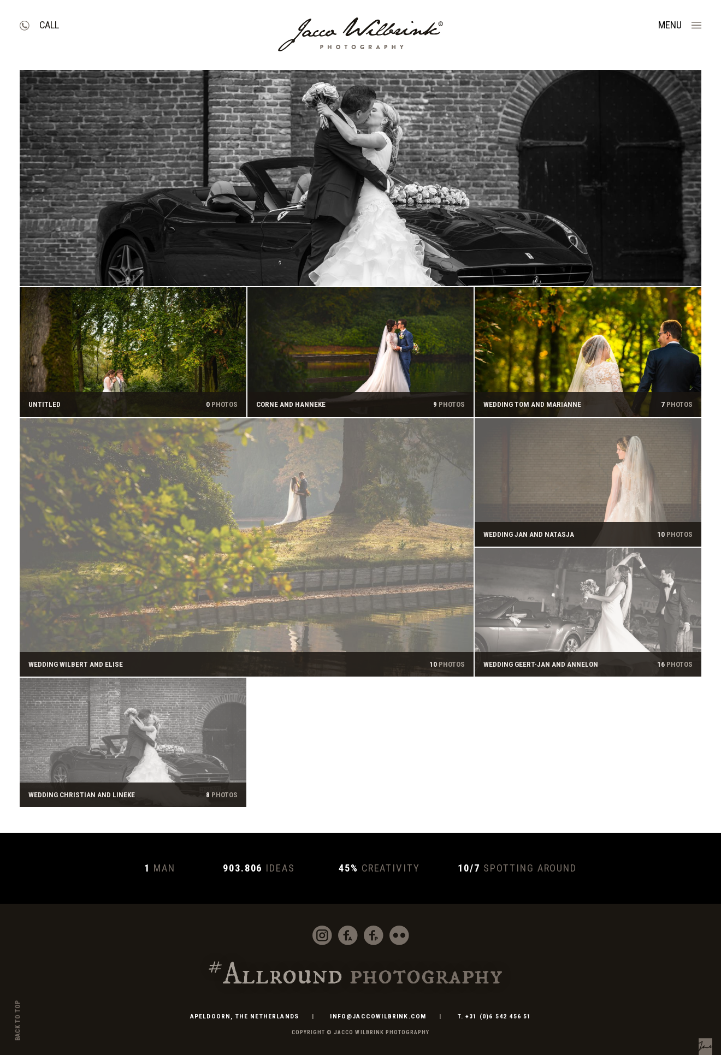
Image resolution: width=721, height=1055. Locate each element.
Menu (670, 25)
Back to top (18, 1020)
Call (49, 25)
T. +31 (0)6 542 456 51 (494, 1016)
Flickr (399, 935)
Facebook (348, 935)
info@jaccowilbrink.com (378, 1016)
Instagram (322, 935)
